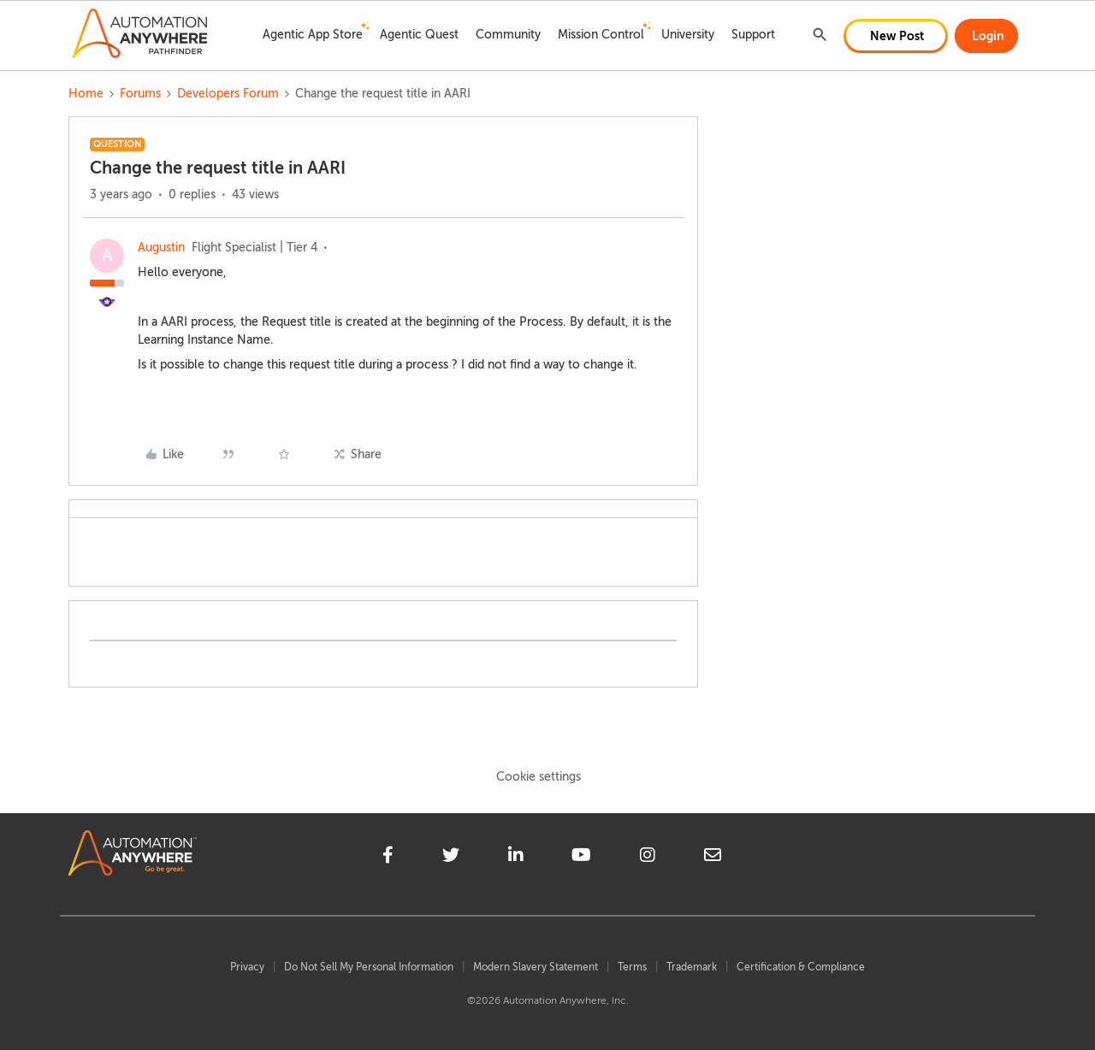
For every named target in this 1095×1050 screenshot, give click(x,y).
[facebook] (388, 858)
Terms (632, 967)
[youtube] (581, 858)
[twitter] (450, 858)
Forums (140, 93)
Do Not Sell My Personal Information (368, 967)
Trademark (691, 967)
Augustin (161, 247)
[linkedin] (516, 858)
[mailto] (712, 858)
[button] (895, 36)
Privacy (247, 967)
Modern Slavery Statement (535, 967)
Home (86, 93)
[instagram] (647, 858)
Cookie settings (538, 776)
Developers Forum (228, 93)
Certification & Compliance (801, 967)
